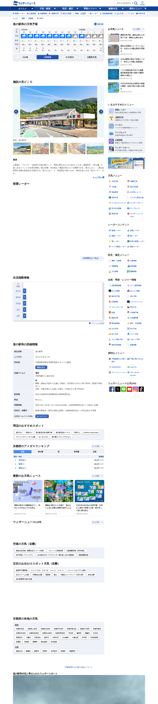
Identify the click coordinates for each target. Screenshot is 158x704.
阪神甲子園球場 (21, 570)
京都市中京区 (58, 629)
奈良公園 (91, 575)
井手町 (84, 637)
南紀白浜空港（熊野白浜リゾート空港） (30, 551)
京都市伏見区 (34, 633)
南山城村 (44, 642)
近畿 (23, 18)
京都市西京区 (60, 633)
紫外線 (18, 297)
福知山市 (19, 651)
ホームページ (41, 416)
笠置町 (18, 642)
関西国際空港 (83, 555)
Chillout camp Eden (91, 432)
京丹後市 (54, 651)
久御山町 (75, 637)
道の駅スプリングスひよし (61, 437)
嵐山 (55, 575)
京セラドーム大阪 (22, 575)
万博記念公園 (37, 575)
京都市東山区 (71, 629)
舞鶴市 (28, 651)
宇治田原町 (94, 637)
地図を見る (41, 367)
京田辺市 (37, 637)
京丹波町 (54, 642)
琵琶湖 (47, 575)
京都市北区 (20, 629)
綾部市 (36, 651)
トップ (15, 18)
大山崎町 (65, 637)
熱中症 (18, 291)
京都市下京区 (84, 629)
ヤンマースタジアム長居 (77, 570)
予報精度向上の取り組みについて (78, 667)
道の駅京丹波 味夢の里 (44, 432)
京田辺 (21, 460)
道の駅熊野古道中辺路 (24, 579)
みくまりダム (43, 437)
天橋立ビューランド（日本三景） (72, 575)
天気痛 (18, 303)
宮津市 (44, 651)
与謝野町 (72, 651)
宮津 (20, 464)
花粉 (18, 309)
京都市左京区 (45, 629)
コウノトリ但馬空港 (55, 551)
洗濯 (18, 316)
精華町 (35, 642)
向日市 (95, 633)
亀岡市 (79, 633)
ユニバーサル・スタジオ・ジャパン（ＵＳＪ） (47, 570)
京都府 (30, 18)
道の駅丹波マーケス (63, 432)
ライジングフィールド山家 (25, 437)
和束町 (26, 642)
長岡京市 (19, 637)
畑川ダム (19, 432)
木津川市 (55, 637)
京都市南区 (97, 629)
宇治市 (70, 633)
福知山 (21, 468)
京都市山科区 (47, 633)
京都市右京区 (21, 633)
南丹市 (46, 637)
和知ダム (29, 432)
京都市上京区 (32, 629)
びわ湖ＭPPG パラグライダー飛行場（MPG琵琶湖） (56, 555)
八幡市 (28, 637)
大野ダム (77, 432)
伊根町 (63, 651)
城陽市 (87, 633)
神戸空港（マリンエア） (25, 555)
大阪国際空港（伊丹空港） (76, 551)
